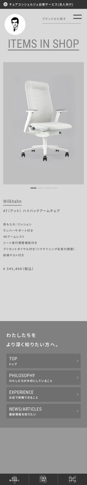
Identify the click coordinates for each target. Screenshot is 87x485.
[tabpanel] (43, 123)
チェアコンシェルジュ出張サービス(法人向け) (41, 4)
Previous (5, 121)
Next (81, 121)
